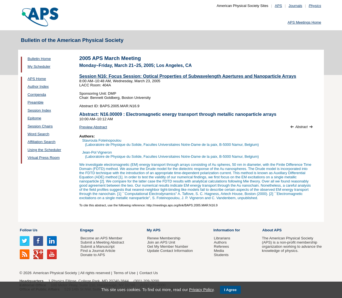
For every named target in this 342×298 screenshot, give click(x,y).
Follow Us (28, 230)
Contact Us (148, 273)
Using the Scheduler (44, 150)
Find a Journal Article (97, 251)
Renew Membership (163, 238)
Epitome (34, 118)
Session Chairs (40, 126)
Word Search (38, 134)
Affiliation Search (42, 142)
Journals (295, 6)
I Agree (230, 290)
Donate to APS (92, 255)
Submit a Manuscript (97, 246)
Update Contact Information (170, 251)
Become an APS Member (101, 238)
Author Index (38, 86)
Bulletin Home (39, 59)
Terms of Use (124, 273)
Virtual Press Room (44, 158)
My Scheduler (39, 66)
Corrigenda (37, 94)
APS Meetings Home (304, 22)
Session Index (39, 110)
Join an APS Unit (161, 242)
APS (278, 6)
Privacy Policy (201, 289)
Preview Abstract (93, 127)
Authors (220, 242)
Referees (221, 246)
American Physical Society (55, 273)
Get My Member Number (167, 246)
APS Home (37, 79)
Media (219, 251)
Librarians (222, 238)
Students (221, 255)
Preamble (36, 102)
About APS (272, 230)
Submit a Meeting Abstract (102, 242)
